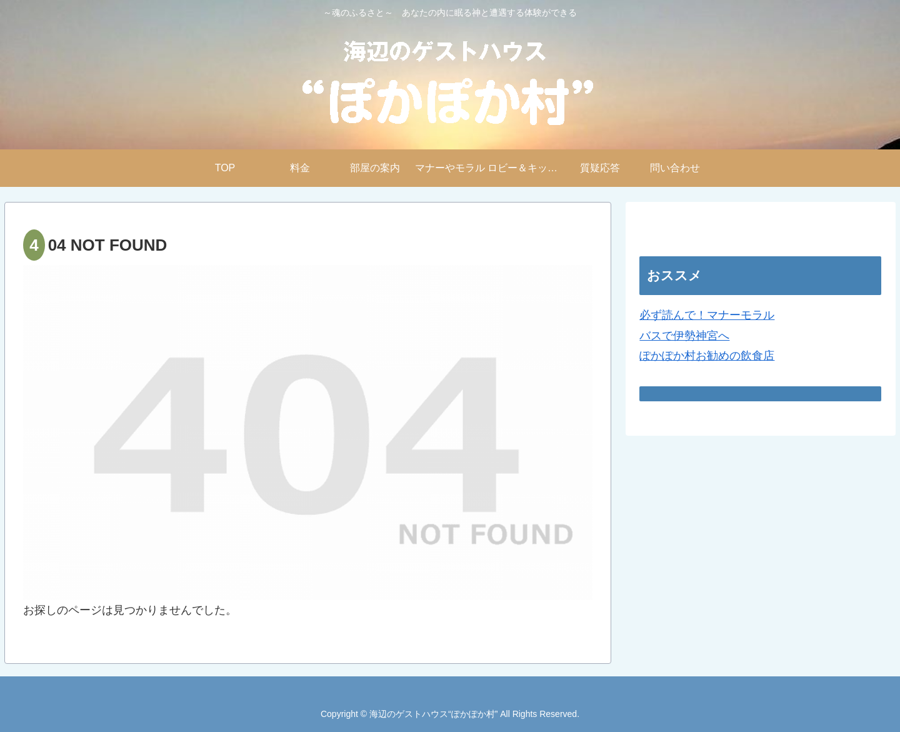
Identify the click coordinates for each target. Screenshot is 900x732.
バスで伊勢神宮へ (684, 335)
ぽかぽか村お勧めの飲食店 (706, 355)
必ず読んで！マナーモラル (706, 315)
